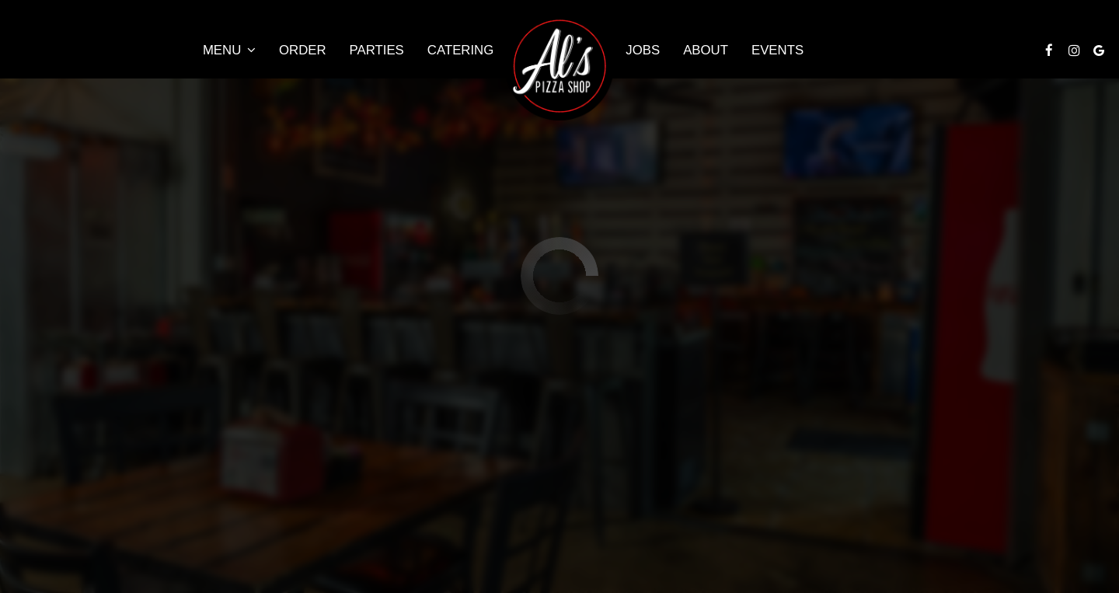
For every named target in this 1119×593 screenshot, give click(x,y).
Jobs (643, 50)
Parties (377, 50)
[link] (559, 66)
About (705, 50)
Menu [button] (229, 50)
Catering (460, 50)
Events (777, 50)
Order (302, 50)
